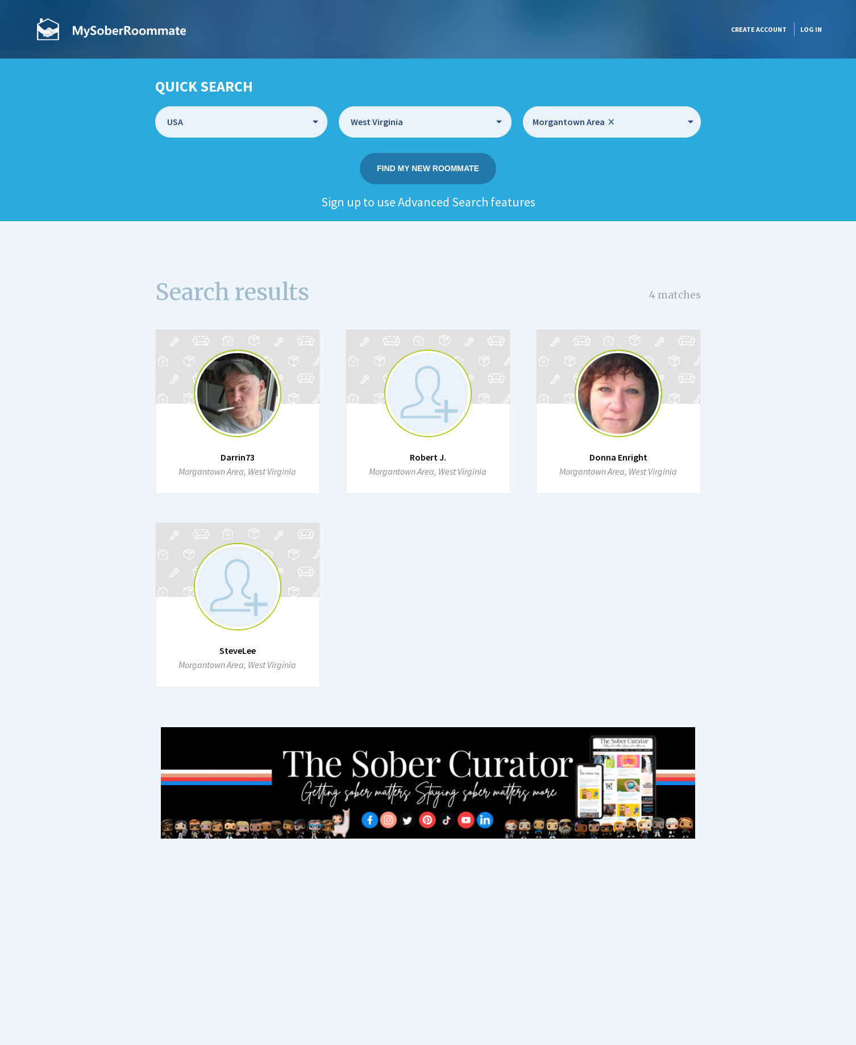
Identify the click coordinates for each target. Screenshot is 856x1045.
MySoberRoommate (111, 29)
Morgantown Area (573, 122)
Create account (759, 29)
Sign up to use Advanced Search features (428, 202)
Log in (811, 29)
